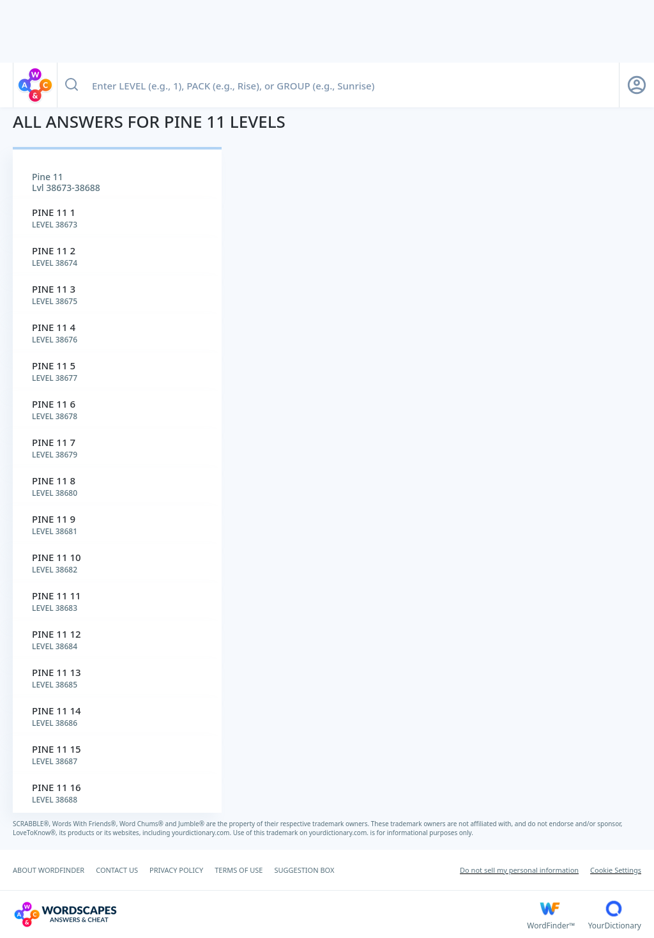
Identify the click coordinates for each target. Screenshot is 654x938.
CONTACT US (117, 870)
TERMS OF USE (238, 870)
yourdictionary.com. (202, 832)
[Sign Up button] (636, 85)
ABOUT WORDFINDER (48, 870)
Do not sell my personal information (519, 870)
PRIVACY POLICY (176, 870)
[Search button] (71, 85)
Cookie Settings (615, 870)
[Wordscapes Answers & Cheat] (270, 914)
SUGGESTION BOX (304, 870)
